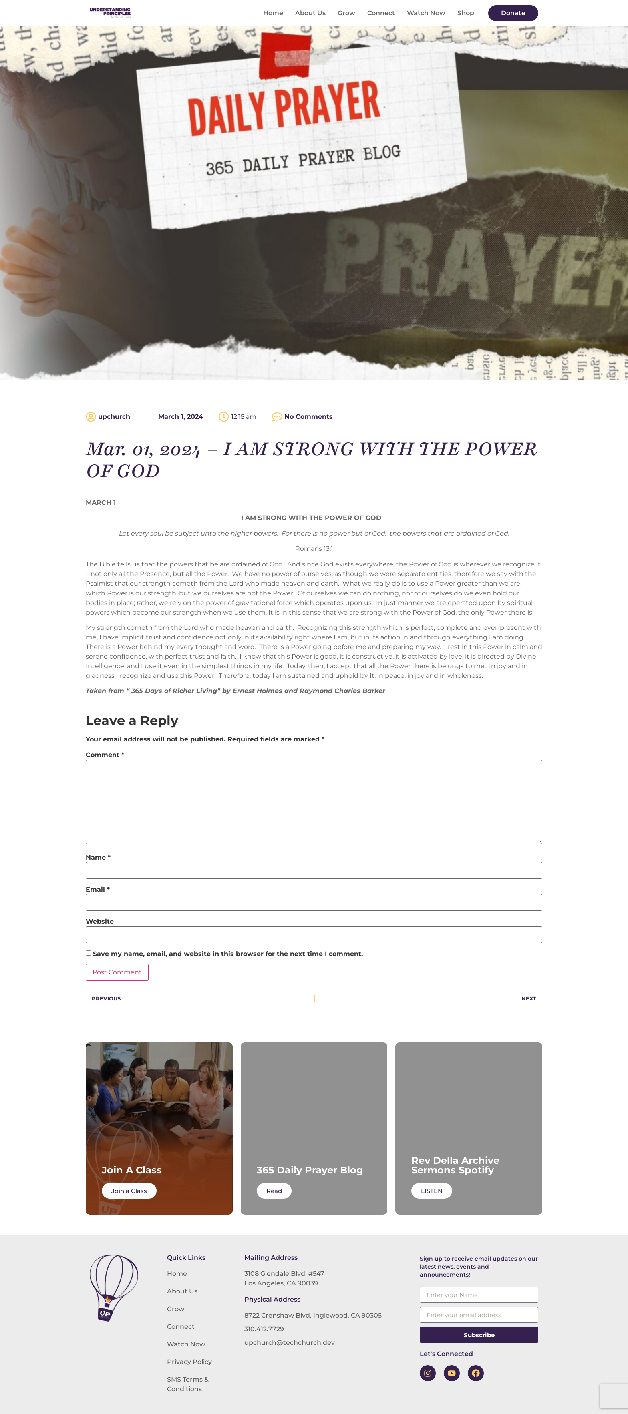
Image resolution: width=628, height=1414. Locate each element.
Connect (381, 13)
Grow (346, 13)
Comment (105, 755)
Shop (465, 13)
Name (98, 857)
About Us (310, 13)
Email (98, 889)
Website (100, 921)
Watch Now (426, 13)
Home (273, 13)
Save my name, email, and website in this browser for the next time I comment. (228, 954)
